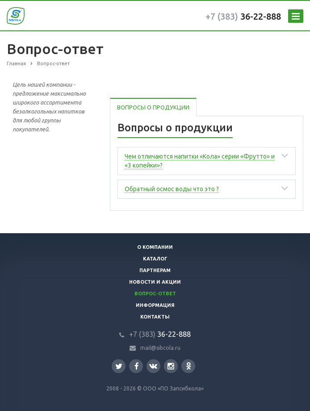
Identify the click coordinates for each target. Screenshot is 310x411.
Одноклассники (188, 365)
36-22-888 (243, 16)
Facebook (136, 366)
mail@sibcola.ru (160, 348)
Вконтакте (153, 365)
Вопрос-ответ (155, 293)
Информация (155, 305)
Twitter (118, 366)
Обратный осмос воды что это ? (172, 189)
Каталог (155, 258)
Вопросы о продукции (153, 107)
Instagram (171, 366)
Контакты (155, 316)
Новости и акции (155, 282)
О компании (155, 247)
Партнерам (155, 270)
